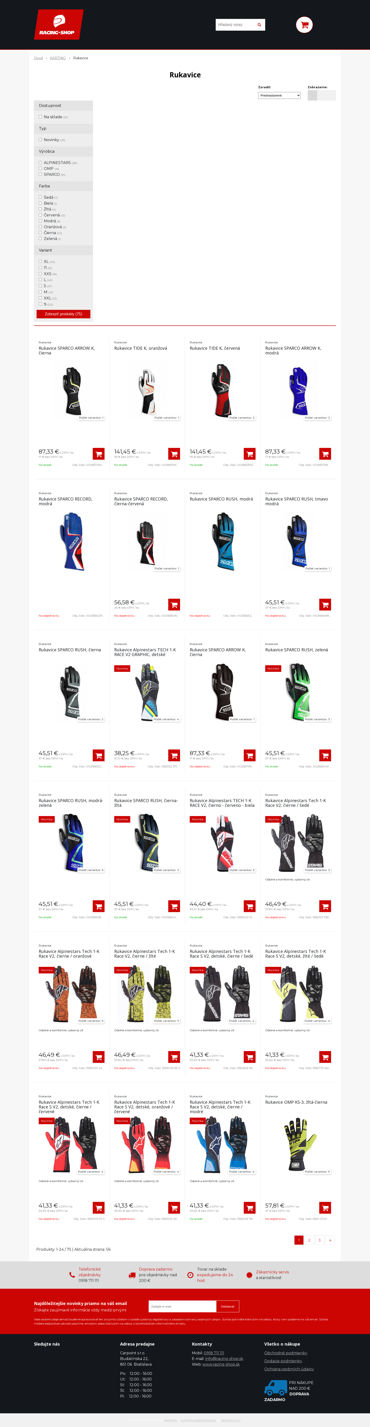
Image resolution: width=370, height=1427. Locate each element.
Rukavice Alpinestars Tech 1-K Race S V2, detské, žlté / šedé (295, 953)
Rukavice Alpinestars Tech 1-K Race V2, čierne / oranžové (69, 953)
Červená (54, 215)
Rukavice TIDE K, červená (215, 348)
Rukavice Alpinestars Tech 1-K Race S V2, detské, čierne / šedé (221, 953)
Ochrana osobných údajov (289, 1369)
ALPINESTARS (60, 162)
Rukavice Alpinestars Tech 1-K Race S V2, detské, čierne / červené (69, 1106)
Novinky (54, 140)
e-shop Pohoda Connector (198, 1420)
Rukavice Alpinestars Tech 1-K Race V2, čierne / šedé (295, 803)
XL (49, 261)
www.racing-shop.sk (221, 1364)
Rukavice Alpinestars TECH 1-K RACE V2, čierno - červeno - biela (222, 803)
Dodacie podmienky (283, 1361)
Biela (50, 203)
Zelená (52, 238)
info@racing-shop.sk (224, 1358)
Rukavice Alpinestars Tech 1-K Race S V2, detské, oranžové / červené (144, 1106)
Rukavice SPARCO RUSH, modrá (221, 499)
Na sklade (56, 117)
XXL (50, 298)
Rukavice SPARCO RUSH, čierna (70, 649)
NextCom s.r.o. (231, 1420)
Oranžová (55, 227)
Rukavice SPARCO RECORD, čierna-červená (141, 501)
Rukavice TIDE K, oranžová (140, 348)
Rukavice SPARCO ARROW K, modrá (293, 350)
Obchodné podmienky (285, 1353)
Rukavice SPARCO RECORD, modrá (65, 501)
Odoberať (228, 1306)
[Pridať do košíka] (99, 454)
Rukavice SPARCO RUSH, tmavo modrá (296, 501)
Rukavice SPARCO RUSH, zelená (296, 649)
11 (48, 267)
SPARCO (54, 174)
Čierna (53, 233)
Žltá (50, 209)
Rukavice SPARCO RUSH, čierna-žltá (146, 803)
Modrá (52, 221)
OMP (51, 168)
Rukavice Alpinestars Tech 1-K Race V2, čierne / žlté (144, 953)
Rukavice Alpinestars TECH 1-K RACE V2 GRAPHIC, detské (145, 652)
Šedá (51, 197)
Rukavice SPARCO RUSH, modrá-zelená (71, 803)
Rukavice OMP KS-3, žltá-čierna (296, 1102)
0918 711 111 (214, 1353)
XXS (50, 274)
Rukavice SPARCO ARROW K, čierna (67, 350)
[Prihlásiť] (286, 26)
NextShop (170, 1420)
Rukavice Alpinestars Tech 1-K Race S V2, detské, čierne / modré (220, 1106)
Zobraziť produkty (63, 314)
